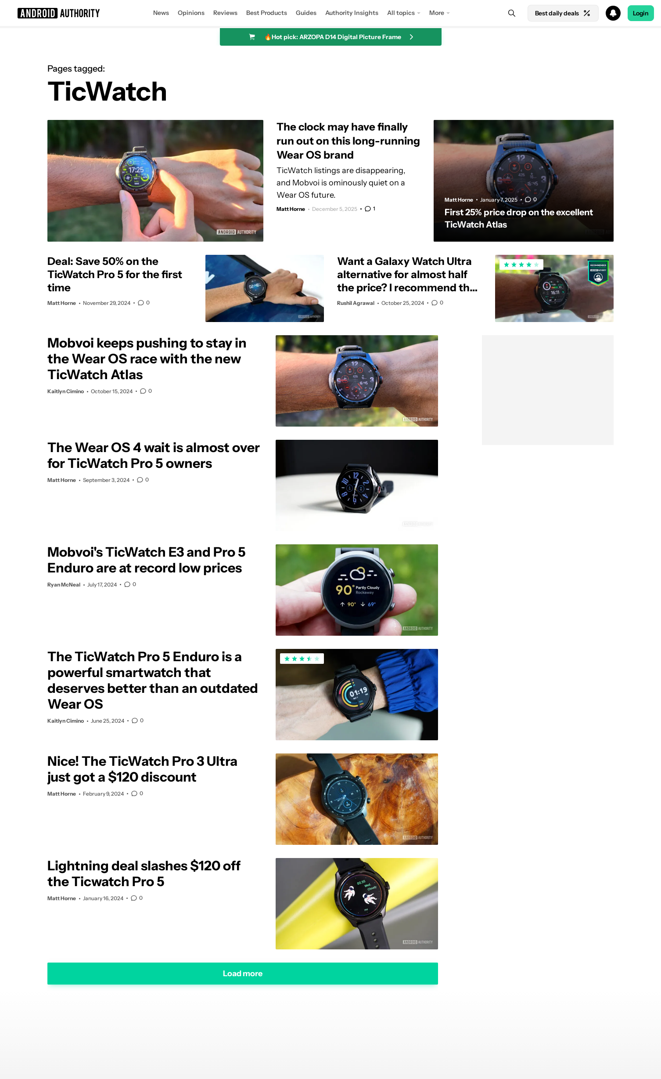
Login (641, 13)
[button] (330, 13)
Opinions (191, 13)
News (161, 13)
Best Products (266, 13)
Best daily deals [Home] (563, 13)
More (436, 13)
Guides (306, 13)
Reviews (225, 13)
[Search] (512, 13)
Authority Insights (351, 13)
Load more (242, 973)
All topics (401, 13)
